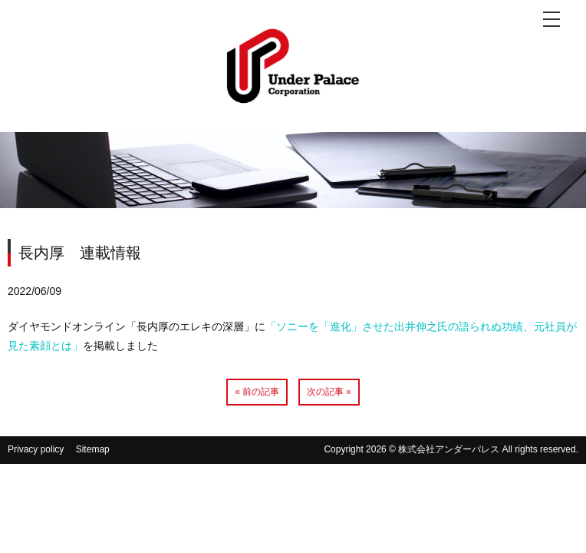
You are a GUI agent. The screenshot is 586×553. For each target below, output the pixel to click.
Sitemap (93, 449)
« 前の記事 (257, 391)
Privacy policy (36, 449)
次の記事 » (329, 391)
